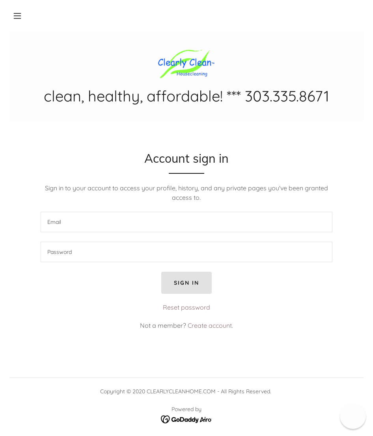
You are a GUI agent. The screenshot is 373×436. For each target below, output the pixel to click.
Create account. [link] (210, 325)
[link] (186, 63)
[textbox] (186, 222)
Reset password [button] (186, 307)
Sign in (186, 282)
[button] (17, 16)
